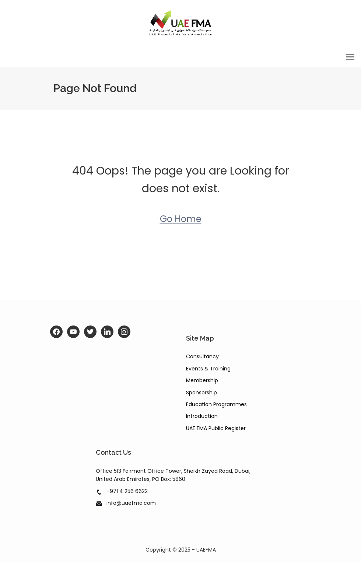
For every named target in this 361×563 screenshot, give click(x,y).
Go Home (180, 219)
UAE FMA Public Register (216, 428)
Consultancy (202, 356)
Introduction (202, 416)
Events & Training (208, 368)
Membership (202, 380)
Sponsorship (201, 392)
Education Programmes (216, 404)
